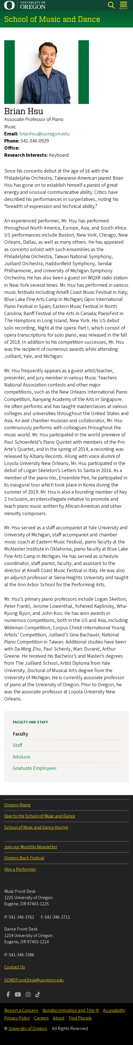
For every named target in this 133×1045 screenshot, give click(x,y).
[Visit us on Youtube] (17, 995)
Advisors (21, 757)
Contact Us (14, 967)
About (59, 1018)
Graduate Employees (34, 768)
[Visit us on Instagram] (28, 995)
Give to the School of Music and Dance (39, 816)
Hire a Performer (20, 869)
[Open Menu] (124, 5)
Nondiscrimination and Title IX (70, 1010)
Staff (17, 745)
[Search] (111, 5)
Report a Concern (21, 1010)
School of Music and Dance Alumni (36, 827)
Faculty (20, 734)
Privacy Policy (17, 1018)
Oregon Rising (17, 805)
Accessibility (114, 1010)
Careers (41, 1018)
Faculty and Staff (30, 722)
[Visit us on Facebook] (8, 995)
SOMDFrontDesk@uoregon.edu (34, 980)
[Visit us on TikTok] (38, 995)
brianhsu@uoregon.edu (44, 133)
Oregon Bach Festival (24, 858)
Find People (80, 1018)
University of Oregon (27, 1028)
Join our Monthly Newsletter (30, 847)
